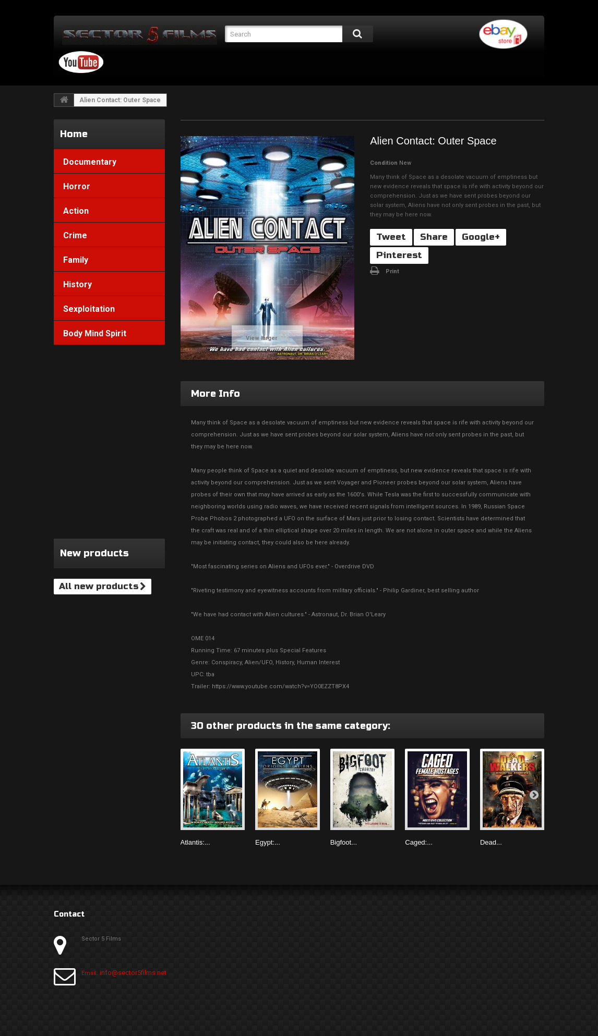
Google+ (481, 236)
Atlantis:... (195, 842)
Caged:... (419, 842)
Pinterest (399, 255)
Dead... (491, 842)
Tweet (391, 236)
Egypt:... (267, 842)
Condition (384, 163)
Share (434, 236)
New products (94, 553)
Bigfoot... (343, 842)
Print (392, 271)
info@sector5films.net (133, 973)
